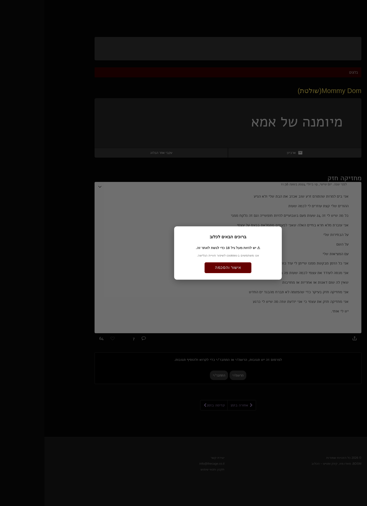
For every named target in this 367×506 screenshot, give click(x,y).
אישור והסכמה (183, 267)
